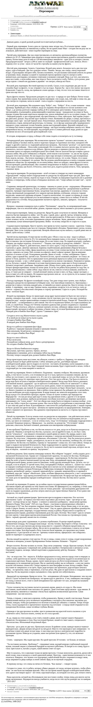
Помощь (57, 16)
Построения (66, 16)
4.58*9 (60, 27)
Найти (27, 16)
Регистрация (19, 16)
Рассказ (13, 28)
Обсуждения (35, 16)
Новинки (44, 16)
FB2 (17, 30)
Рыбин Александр (46, 7)
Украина (19, 28)
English (50, 16)
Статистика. (14, 26)
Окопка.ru (75, 16)
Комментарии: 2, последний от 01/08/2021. (25, 20)
